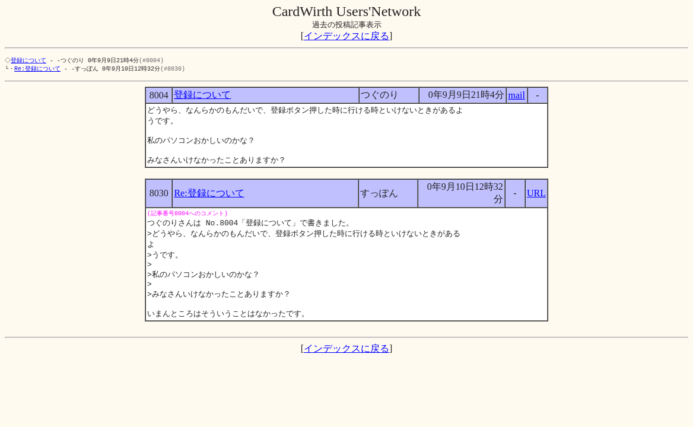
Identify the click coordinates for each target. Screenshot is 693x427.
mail (516, 96)
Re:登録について (37, 69)
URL (536, 200)
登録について (29, 60)
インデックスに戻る (346, 36)
